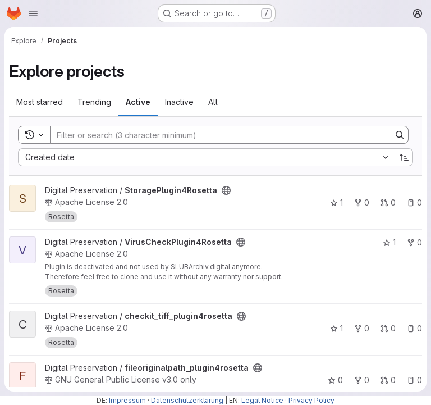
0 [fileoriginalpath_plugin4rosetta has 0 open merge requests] (388, 380)
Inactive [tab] (179, 102)
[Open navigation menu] (33, 13)
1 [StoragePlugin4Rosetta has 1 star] (336, 202)
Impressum (127, 400)
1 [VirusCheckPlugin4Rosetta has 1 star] (389, 242)
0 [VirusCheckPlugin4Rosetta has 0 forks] (414, 242)
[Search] (215, 135)
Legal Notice (262, 400)
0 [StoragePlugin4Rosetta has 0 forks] (361, 202)
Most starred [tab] (39, 102)
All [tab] (213, 102)
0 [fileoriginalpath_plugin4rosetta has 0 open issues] (414, 380)
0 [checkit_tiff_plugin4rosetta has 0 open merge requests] (388, 328)
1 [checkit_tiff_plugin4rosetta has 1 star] (336, 328)
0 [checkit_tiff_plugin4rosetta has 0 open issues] (414, 328)
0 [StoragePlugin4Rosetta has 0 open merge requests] (388, 202)
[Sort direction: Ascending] (404, 157)
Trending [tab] (94, 102)
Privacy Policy (311, 400)
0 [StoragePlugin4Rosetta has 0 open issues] (414, 202)
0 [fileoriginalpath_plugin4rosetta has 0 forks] (361, 380)
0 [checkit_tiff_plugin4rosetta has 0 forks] (361, 328)
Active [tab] (138, 102)
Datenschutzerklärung (187, 400)
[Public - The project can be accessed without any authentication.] (226, 190)
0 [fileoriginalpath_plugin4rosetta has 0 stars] (335, 380)
